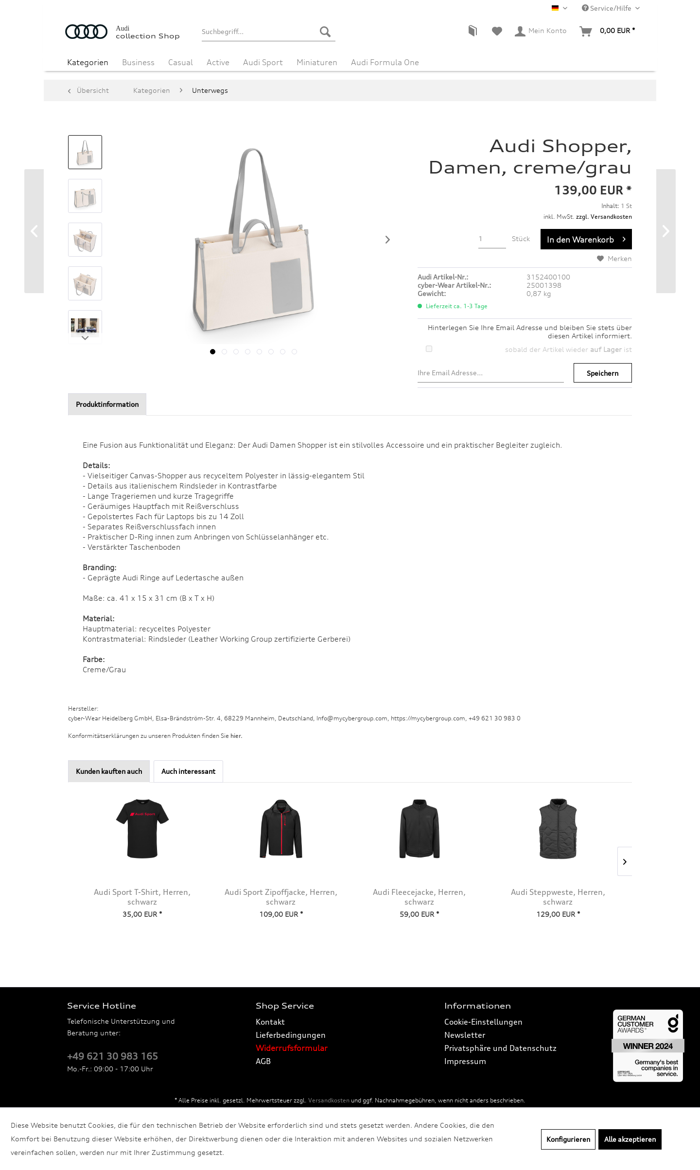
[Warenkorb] (608, 31)
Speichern (602, 373)
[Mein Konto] (541, 31)
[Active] (218, 62)
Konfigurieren (568, 1139)
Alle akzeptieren (630, 1139)
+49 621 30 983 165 (112, 1056)
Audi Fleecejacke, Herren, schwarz (419, 897)
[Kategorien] (87, 62)
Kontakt (270, 1022)
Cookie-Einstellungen (483, 1022)
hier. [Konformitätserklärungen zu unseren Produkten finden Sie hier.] (236, 735)
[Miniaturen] (317, 62)
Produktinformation (107, 404)
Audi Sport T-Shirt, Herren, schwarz (142, 897)
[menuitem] (268, 31)
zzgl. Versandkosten (604, 216)
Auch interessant (188, 771)
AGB (263, 1061)
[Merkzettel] (497, 31)
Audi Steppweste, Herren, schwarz (558, 897)
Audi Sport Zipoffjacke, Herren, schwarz (281, 897)
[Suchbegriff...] (268, 31)
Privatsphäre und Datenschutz (500, 1048)
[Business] (138, 62)
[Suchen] (325, 31)
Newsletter (464, 1035)
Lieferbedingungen (291, 1035)
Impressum (465, 1061)
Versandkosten (329, 1100)
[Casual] (180, 62)
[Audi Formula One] (385, 62)
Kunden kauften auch (109, 771)
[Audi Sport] (263, 62)
